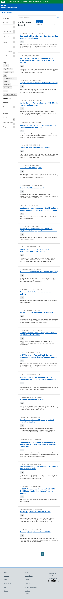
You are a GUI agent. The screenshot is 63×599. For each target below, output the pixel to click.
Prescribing (7, 84)
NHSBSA (6, 81)
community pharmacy (10, 94)
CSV (22, 41)
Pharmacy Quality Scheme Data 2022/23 (35, 532)
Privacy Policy (28, 576)
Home (3, 12)
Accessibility (7, 583)
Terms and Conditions (31, 587)
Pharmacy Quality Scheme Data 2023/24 (35, 512)
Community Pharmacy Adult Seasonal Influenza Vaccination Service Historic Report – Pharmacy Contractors (38, 444)
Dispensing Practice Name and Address (35, 148)
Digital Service (8, 69)
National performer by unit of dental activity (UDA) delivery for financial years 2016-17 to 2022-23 (37, 60)
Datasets (9, 12)
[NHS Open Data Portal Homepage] (9, 7)
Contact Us (28, 579)
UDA (5, 91)
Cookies (6, 591)
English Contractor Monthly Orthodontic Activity (39, 83)
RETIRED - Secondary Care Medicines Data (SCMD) (39, 272)
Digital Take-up (8, 72)
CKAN (51, 575)
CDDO (5, 65)
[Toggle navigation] (60, 7)
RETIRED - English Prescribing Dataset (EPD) (36, 313)
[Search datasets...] (37, 17)
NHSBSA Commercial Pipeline (31, 168)
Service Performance (9, 78)
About (26, 572)
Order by (39, 22)
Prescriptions (7, 88)
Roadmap (27, 583)
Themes (6, 579)
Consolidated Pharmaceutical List (32, 188)
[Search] (58, 17)
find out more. (44, 1)
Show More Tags (7, 98)
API (5, 587)
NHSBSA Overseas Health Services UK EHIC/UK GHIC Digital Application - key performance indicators (37, 491)
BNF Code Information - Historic (32, 400)
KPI (5, 75)
